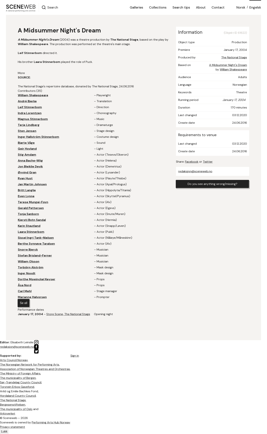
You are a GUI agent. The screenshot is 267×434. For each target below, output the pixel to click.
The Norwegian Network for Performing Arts (29, 364)
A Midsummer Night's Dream (228, 65)
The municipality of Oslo (16, 409)
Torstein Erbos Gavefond (17, 387)
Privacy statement (12, 427)
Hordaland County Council (18, 396)
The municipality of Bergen (18, 378)
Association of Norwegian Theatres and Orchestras (35, 369)
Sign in (74, 356)
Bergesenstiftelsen (12, 405)
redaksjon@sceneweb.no (195, 171)
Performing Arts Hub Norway (51, 422)
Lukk (4, 431)
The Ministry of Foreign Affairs (20, 373)
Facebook (191, 162)
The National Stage (234, 57)
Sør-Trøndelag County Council (20, 382)
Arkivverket (7, 413)
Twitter (208, 162)
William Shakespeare (233, 69)
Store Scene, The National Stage (68, 314)
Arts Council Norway (14, 360)
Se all (23, 303)
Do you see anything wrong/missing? (212, 184)
